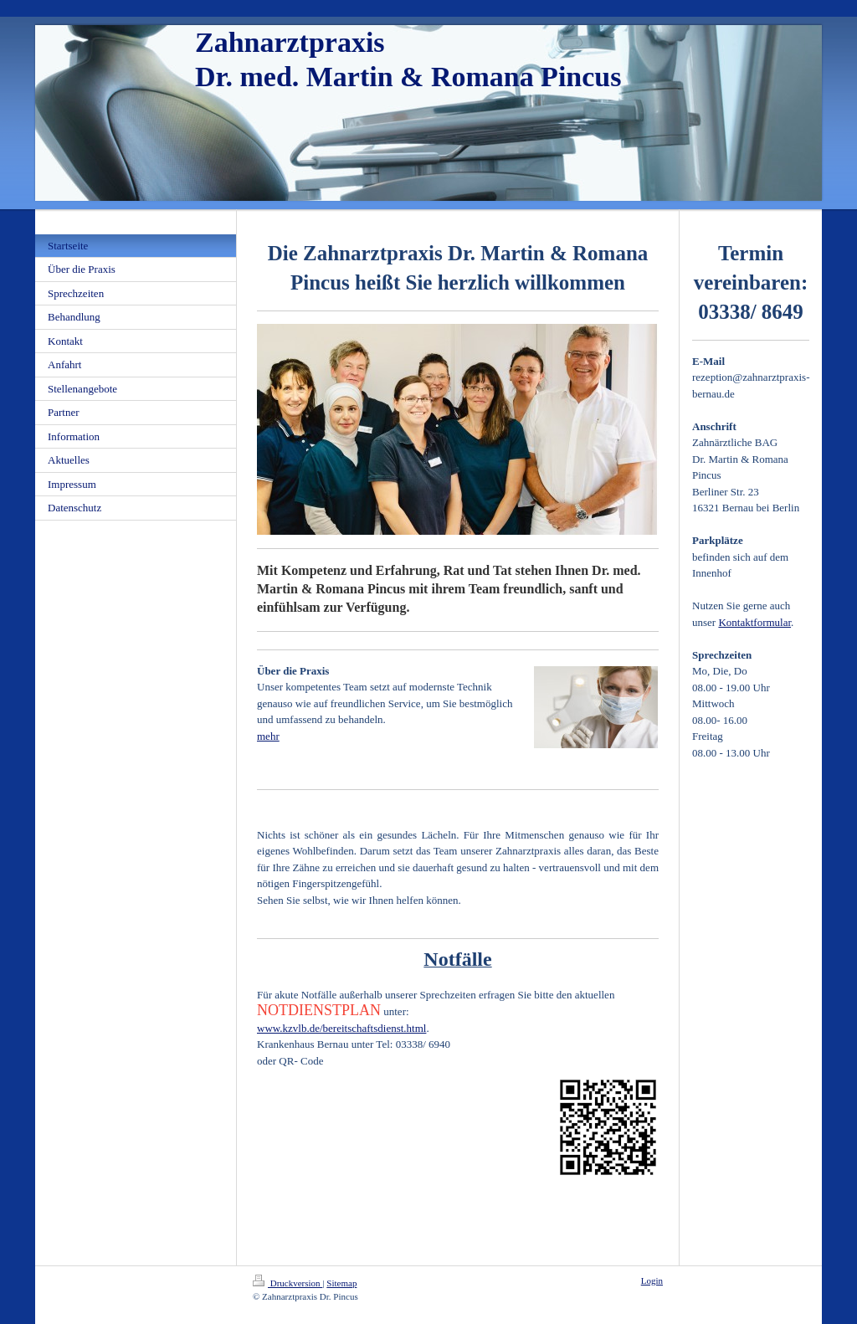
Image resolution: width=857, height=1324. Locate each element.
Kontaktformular (754, 622)
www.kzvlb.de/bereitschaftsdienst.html (341, 1028)
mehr (268, 736)
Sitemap (341, 1283)
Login (652, 1280)
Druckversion (287, 1283)
